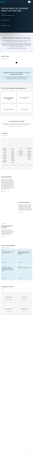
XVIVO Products (11, 126)
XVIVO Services (19, 126)
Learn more (3, 191)
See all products (4, 135)
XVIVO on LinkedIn (4, 58)
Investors (2, 289)
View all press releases (4, 247)
